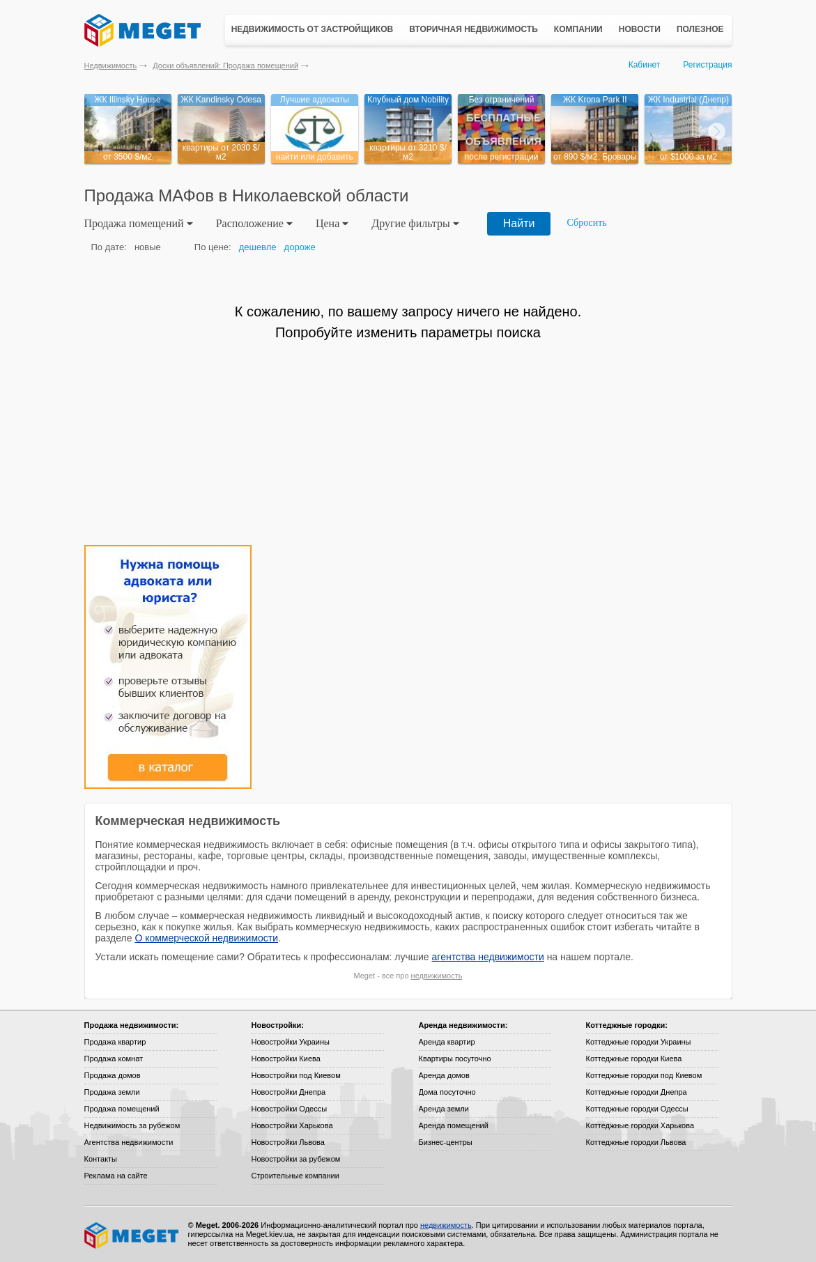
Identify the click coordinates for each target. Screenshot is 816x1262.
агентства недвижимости (488, 956)
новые (147, 247)
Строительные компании (295, 1175)
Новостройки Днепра (289, 1092)
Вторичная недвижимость (473, 29)
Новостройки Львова (288, 1142)
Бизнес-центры (445, 1142)
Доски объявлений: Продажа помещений (225, 65)
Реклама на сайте (116, 1175)
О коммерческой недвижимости (206, 938)
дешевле (258, 247)
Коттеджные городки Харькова (640, 1125)
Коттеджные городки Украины (638, 1042)
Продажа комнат (114, 1058)
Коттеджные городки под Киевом (644, 1075)
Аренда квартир (447, 1042)
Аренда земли (444, 1109)
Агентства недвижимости (129, 1142)
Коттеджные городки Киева (634, 1058)
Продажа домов (112, 1075)
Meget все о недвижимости (132, 1235)
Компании (578, 29)
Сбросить (587, 222)
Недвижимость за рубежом (132, 1125)
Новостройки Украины (291, 1042)
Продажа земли (112, 1092)
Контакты (101, 1159)
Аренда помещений (453, 1125)
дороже (300, 247)
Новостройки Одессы (290, 1109)
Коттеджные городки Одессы (637, 1109)
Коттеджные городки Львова (636, 1142)
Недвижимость (110, 65)
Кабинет (645, 65)
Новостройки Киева (286, 1058)
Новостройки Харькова (292, 1125)
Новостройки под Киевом (296, 1075)
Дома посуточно (447, 1092)
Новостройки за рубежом (296, 1159)
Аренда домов (444, 1075)
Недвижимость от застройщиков (312, 29)
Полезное (700, 29)
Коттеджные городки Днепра (636, 1092)
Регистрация (707, 65)
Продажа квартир (115, 1042)
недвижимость (437, 975)
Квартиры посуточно (455, 1058)
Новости (640, 29)
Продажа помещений (122, 1109)
